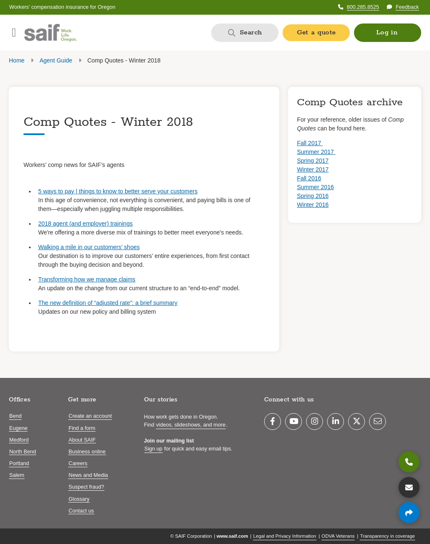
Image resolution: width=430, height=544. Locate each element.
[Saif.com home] (50, 33)
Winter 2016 (312, 204)
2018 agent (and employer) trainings (85, 223)
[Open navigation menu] (14, 32)
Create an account (90, 416)
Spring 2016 (313, 196)
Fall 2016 (309, 178)
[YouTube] (293, 421)
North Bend (22, 452)
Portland (19, 463)
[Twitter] (356, 421)
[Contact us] (409, 487)
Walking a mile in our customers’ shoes (89, 247)
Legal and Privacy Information (284, 536)
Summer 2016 (315, 187)
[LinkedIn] (335, 421)
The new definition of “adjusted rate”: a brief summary (108, 302)
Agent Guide (55, 60)
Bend (15, 416)
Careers (77, 463)
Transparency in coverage (387, 536)
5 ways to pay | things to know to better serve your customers (117, 191)
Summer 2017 (316, 151)
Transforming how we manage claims (86, 279)
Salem (16, 475)
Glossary (78, 499)
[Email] (377, 421)
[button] (387, 32)
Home (16, 60)
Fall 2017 (309, 143)
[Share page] (409, 512)
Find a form (81, 428)
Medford (19, 440)
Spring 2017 (313, 160)
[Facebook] (272, 421)
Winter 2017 (312, 169)
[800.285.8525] (409, 461)
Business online (86, 452)
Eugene (18, 428)
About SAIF (81, 440)
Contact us (81, 511)
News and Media (88, 475)
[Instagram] (314, 421)
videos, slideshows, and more (190, 425)
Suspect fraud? (86, 487)
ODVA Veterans (338, 536)
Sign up (153, 449)
